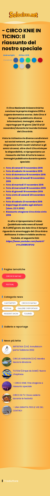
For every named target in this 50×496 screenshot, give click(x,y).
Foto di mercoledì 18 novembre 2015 (26, 188)
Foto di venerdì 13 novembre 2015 (24, 167)
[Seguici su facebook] (27, 3)
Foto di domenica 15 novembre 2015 (26, 174)
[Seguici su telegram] (37, 3)
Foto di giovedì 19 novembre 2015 (24, 191)
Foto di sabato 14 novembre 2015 (24, 171)
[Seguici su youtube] (46, 3)
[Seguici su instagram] (32, 3)
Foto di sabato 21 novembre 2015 (24, 201)
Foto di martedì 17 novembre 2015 (25, 184)
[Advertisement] (22, 440)
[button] (15, 60)
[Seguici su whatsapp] (41, 3)
